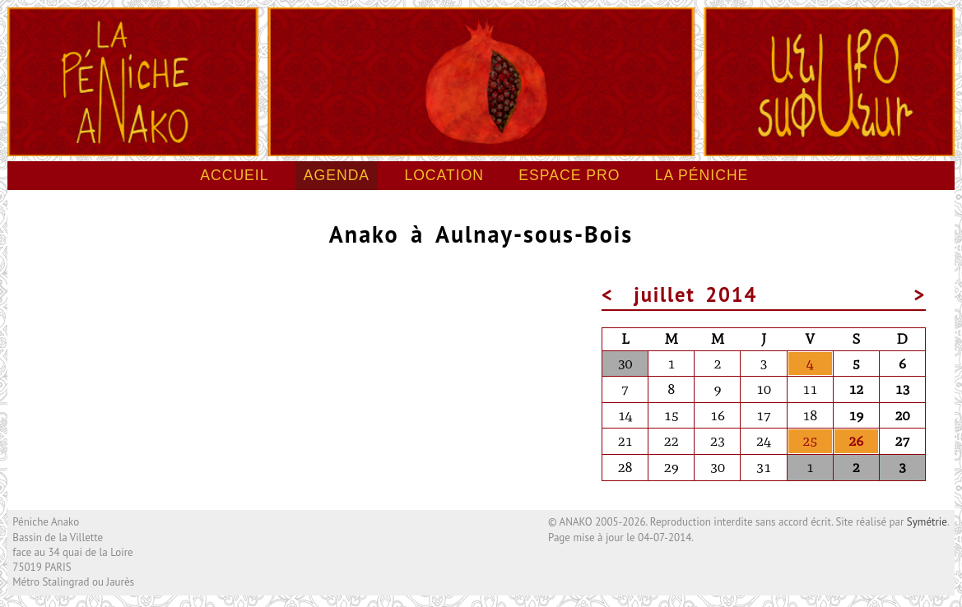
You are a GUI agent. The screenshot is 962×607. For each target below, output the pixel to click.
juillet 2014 (695, 294)
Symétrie (927, 522)
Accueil (234, 175)
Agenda (336, 175)
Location (444, 175)
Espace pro (569, 175)
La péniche (702, 175)
